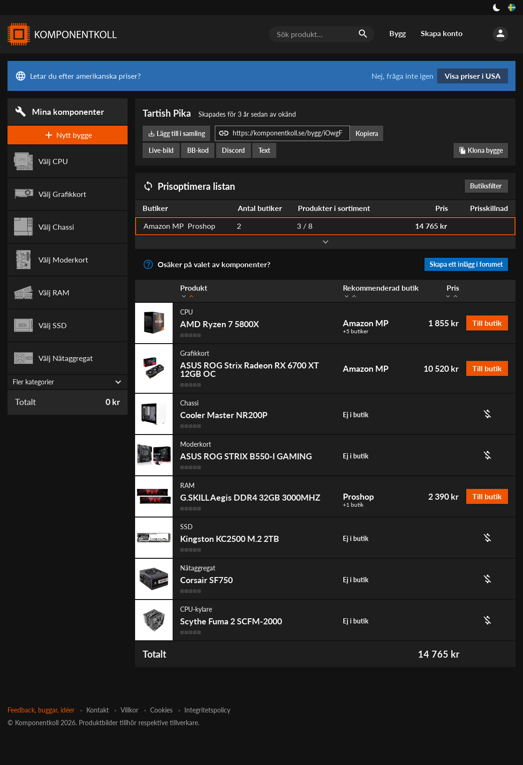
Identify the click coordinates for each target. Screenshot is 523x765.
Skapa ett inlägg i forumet (466, 264)
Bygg (397, 33)
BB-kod (198, 150)
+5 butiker (355, 331)
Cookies (161, 710)
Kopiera (367, 133)
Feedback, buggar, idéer (41, 710)
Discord (233, 150)
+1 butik (353, 505)
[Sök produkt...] (321, 34)
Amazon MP (365, 323)
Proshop (358, 496)
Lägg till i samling (176, 133)
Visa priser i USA (472, 75)
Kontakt (97, 710)
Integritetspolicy (207, 710)
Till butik (487, 322)
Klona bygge (481, 150)
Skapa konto (441, 33)
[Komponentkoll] (60, 34)
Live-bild (161, 150)
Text (264, 150)
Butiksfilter (488, 186)
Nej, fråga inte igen (402, 76)
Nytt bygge (67, 135)
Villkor (129, 710)
